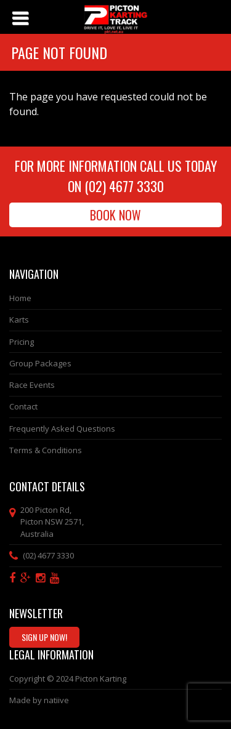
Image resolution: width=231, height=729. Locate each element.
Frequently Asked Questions (62, 428)
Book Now (115, 215)
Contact (23, 406)
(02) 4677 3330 (124, 186)
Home (20, 298)
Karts (19, 319)
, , (52, 521)
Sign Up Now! (44, 636)
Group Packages (40, 363)
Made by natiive (39, 700)
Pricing (21, 341)
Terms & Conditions (45, 450)
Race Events (32, 384)
